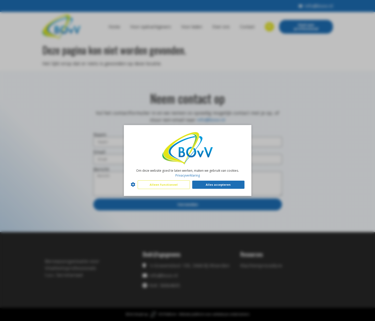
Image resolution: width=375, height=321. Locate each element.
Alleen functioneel (164, 184)
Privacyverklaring (187, 175)
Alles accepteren (218, 184)
